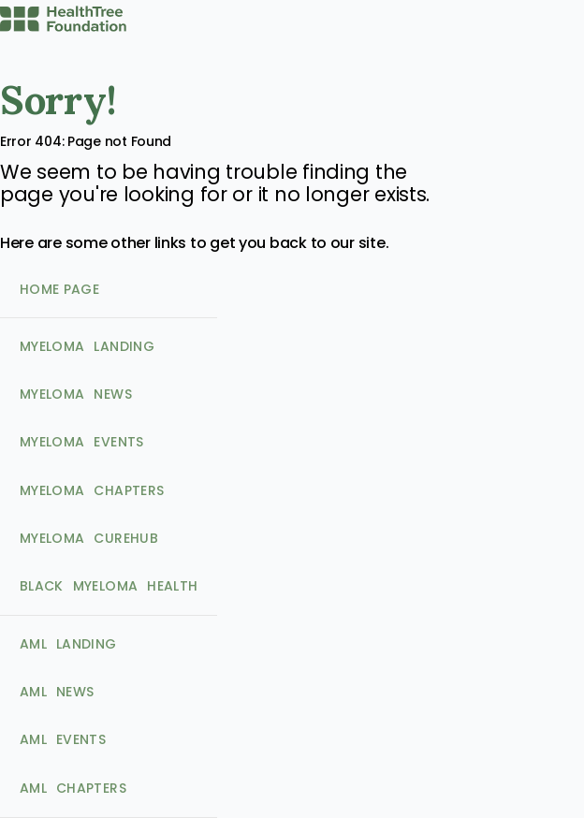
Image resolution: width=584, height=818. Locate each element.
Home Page (59, 289)
